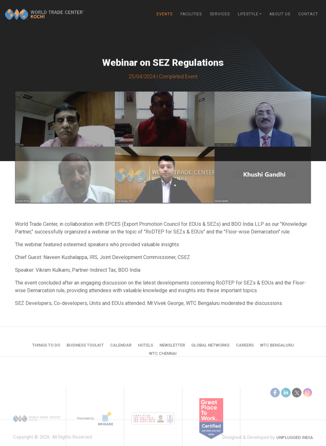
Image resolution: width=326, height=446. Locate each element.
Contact (308, 14)
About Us (279, 14)
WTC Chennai (163, 357)
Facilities (191, 14)
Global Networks (210, 349)
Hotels (145, 349)
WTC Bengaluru (277, 349)
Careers (245, 349)
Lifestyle (248, 14)
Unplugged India (294, 442)
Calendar (120, 349)
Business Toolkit (85, 349)
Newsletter (172, 349)
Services (220, 14)
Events (165, 14)
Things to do (46, 349)
